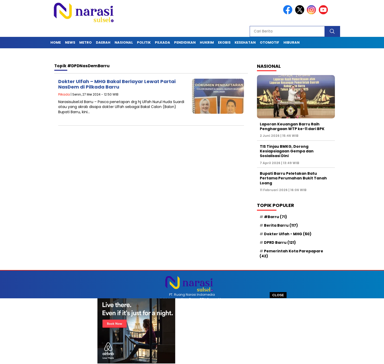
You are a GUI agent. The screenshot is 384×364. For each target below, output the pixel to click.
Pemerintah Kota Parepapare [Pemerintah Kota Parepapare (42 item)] (291, 253)
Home (55, 42)
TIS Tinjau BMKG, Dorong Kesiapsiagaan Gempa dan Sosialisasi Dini (287, 151)
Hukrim (207, 42)
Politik (144, 42)
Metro (85, 42)
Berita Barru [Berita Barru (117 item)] (281, 225)
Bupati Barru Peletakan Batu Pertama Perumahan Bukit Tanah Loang (293, 178)
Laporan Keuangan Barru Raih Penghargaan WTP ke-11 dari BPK (292, 126)
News (70, 42)
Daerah (103, 42)
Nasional (124, 42)
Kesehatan (245, 42)
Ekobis (224, 42)
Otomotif (269, 42)
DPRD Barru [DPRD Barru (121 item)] (280, 242)
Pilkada (162, 42)
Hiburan (291, 42)
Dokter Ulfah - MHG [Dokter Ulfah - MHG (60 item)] (288, 234)
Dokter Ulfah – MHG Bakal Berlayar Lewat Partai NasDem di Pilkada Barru (117, 84)
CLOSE (278, 295)
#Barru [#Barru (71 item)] (275, 216)
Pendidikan (185, 42)
